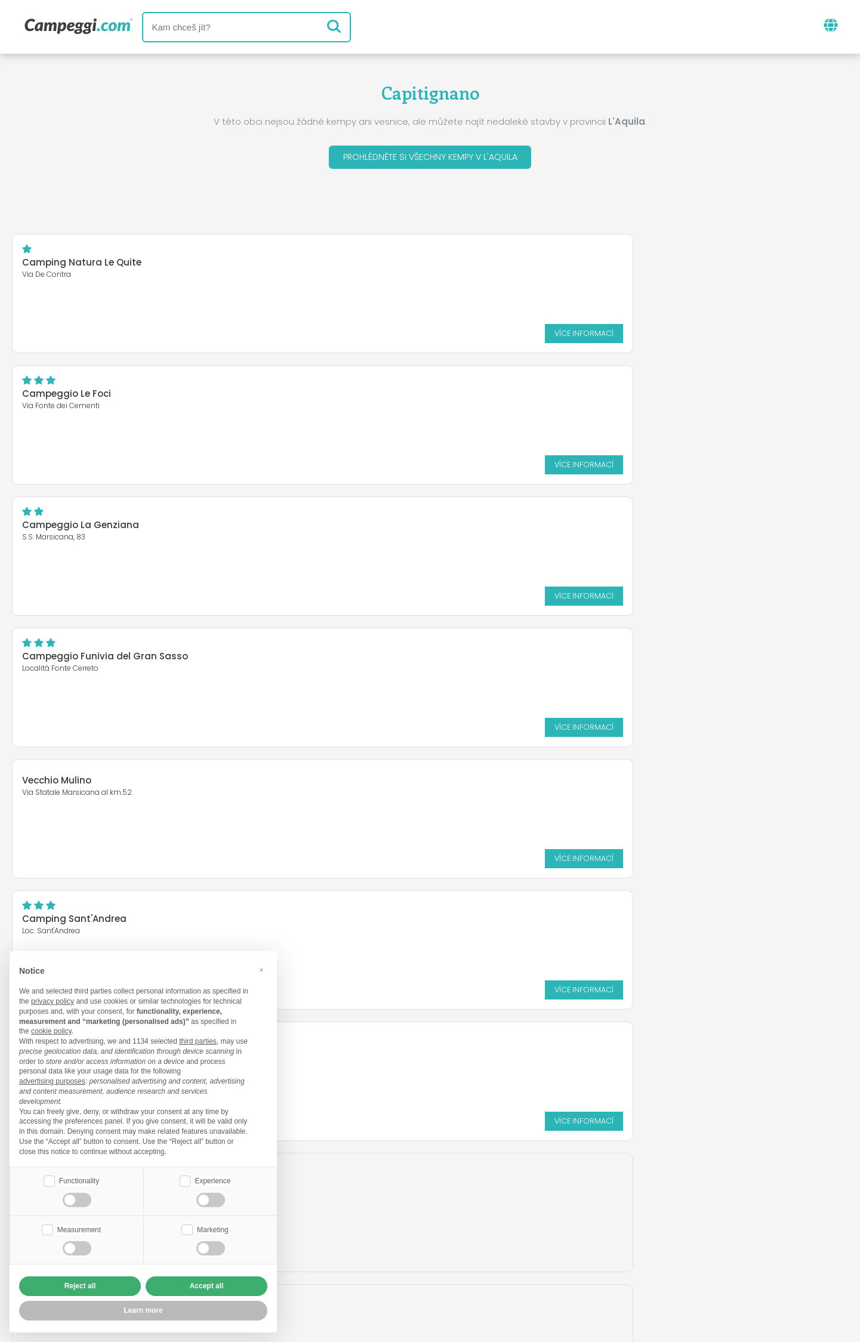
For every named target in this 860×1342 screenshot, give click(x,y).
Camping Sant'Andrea (643, 396)
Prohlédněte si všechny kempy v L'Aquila (430, 158)
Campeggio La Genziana (649, 265)
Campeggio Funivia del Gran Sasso (105, 396)
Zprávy (373, 1193)
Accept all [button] (207, 1286)
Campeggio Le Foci (351, 265)
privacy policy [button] (52, 1000)
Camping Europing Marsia (83, 528)
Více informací (227, 335)
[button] (261, 968)
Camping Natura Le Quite (81, 265)
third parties (198, 1040)
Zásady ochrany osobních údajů (359, 1263)
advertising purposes (52, 1080)
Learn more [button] (143, 1310)
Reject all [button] (80, 1286)
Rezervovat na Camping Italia (513, 1243)
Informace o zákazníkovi (522, 1263)
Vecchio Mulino (341, 389)
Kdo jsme (293, 1243)
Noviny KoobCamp (455, 1193)
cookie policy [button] (51, 1030)
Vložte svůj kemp (376, 1243)
